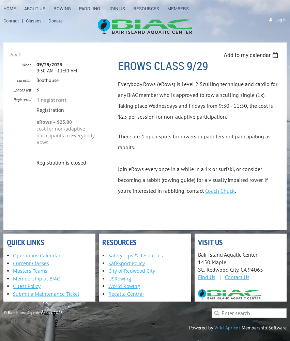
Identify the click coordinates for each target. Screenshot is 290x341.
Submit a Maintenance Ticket (46, 294)
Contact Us (237, 277)
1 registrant (51, 99)
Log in (281, 20)
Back (15, 54)
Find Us (206, 277)
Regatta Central (126, 294)
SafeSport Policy (126, 263)
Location (24, 80)
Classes (34, 21)
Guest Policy (27, 286)
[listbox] (252, 55)
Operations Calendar (37, 255)
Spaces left (22, 89)
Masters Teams (30, 271)
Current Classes (31, 263)
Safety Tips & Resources (135, 255)
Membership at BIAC (36, 278)
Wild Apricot (227, 328)
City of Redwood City (131, 271)
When (26, 64)
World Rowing (124, 286)
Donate (55, 21)
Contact (11, 21)
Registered (22, 99)
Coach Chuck (220, 190)
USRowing (119, 278)
